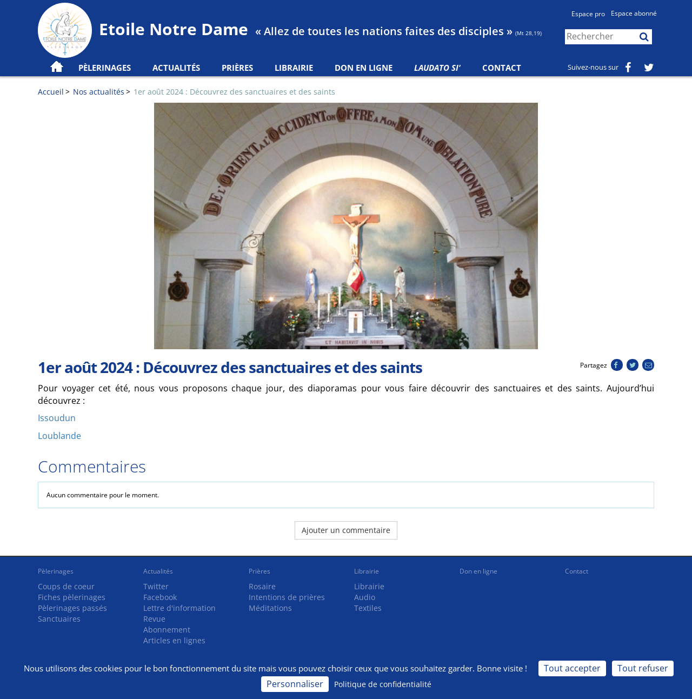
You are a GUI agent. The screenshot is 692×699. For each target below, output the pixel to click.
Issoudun (57, 418)
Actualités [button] (176, 67)
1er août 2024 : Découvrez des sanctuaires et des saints (234, 91)
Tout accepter (572, 668)
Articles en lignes (174, 640)
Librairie (294, 67)
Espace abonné (634, 13)
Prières (237, 67)
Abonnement (166, 629)
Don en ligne (363, 67)
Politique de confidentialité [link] (382, 684)
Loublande (59, 436)
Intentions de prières (287, 597)
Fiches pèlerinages (71, 597)
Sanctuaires (59, 619)
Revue (154, 619)
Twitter (156, 586)
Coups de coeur (66, 586)
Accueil (51, 91)
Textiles (368, 608)
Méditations (270, 608)
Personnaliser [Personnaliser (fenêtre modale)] (295, 684)
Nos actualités (98, 91)
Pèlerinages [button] (104, 67)
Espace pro (588, 13)
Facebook (160, 597)
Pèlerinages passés (72, 608)
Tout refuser (642, 668)
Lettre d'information (179, 608)
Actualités (158, 571)
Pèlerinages (56, 571)
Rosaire (262, 586)
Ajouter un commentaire (346, 530)
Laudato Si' (437, 67)
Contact (501, 67)
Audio (364, 597)
